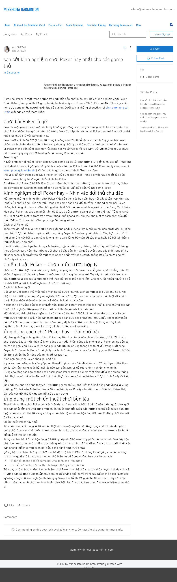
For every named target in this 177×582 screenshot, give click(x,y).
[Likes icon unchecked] (6, 505)
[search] (127, 34)
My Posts (41, 34)
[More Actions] (128, 48)
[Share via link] (23, 505)
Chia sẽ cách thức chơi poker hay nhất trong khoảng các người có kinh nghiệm (153, 104)
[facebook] (171, 24)
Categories (10, 34)
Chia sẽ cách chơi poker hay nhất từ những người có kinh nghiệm (153, 118)
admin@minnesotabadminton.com (152, 9)
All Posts (26, 34)
